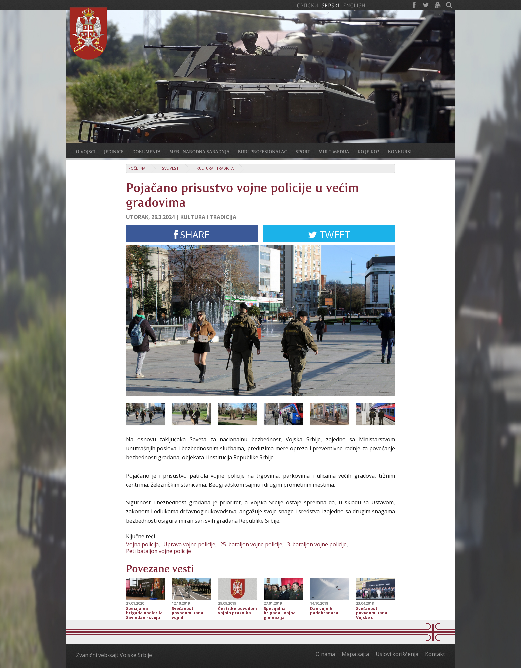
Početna (136, 168)
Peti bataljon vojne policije (158, 551)
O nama (325, 654)
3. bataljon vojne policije (317, 544)
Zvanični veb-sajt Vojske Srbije (114, 655)
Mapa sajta (355, 654)
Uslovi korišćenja (397, 654)
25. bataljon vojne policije (251, 544)
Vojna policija (142, 544)
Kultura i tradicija (215, 168)
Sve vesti (171, 168)
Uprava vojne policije (189, 544)
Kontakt (435, 654)
